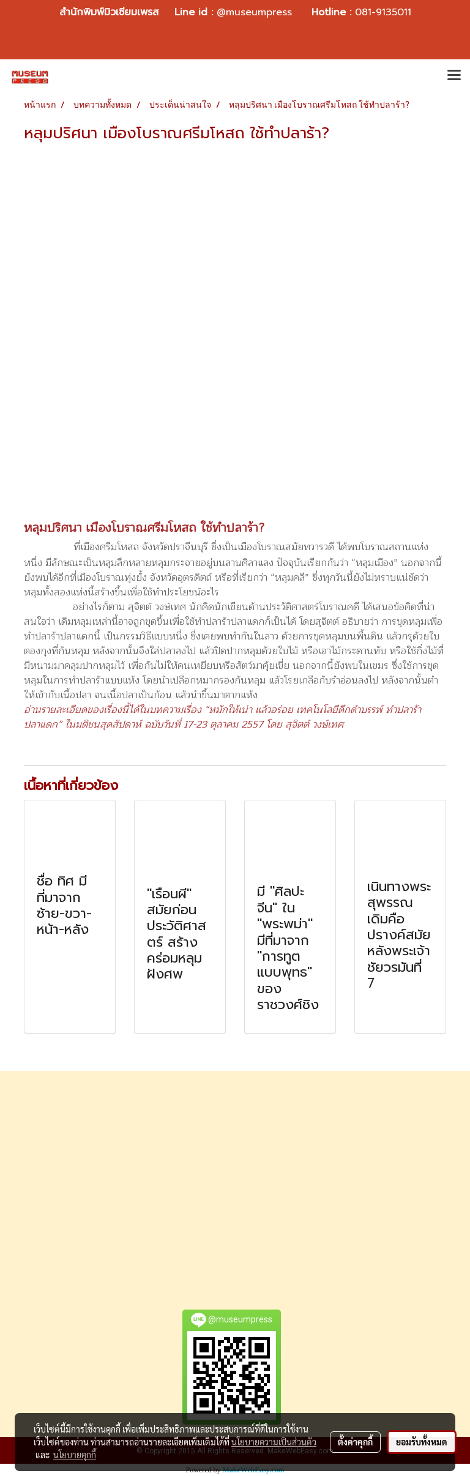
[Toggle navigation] (454, 76)
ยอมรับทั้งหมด (421, 1441)
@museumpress (254, 12)
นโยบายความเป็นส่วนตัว (273, 1441)
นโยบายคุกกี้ (74, 1454)
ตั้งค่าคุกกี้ (355, 1441)
